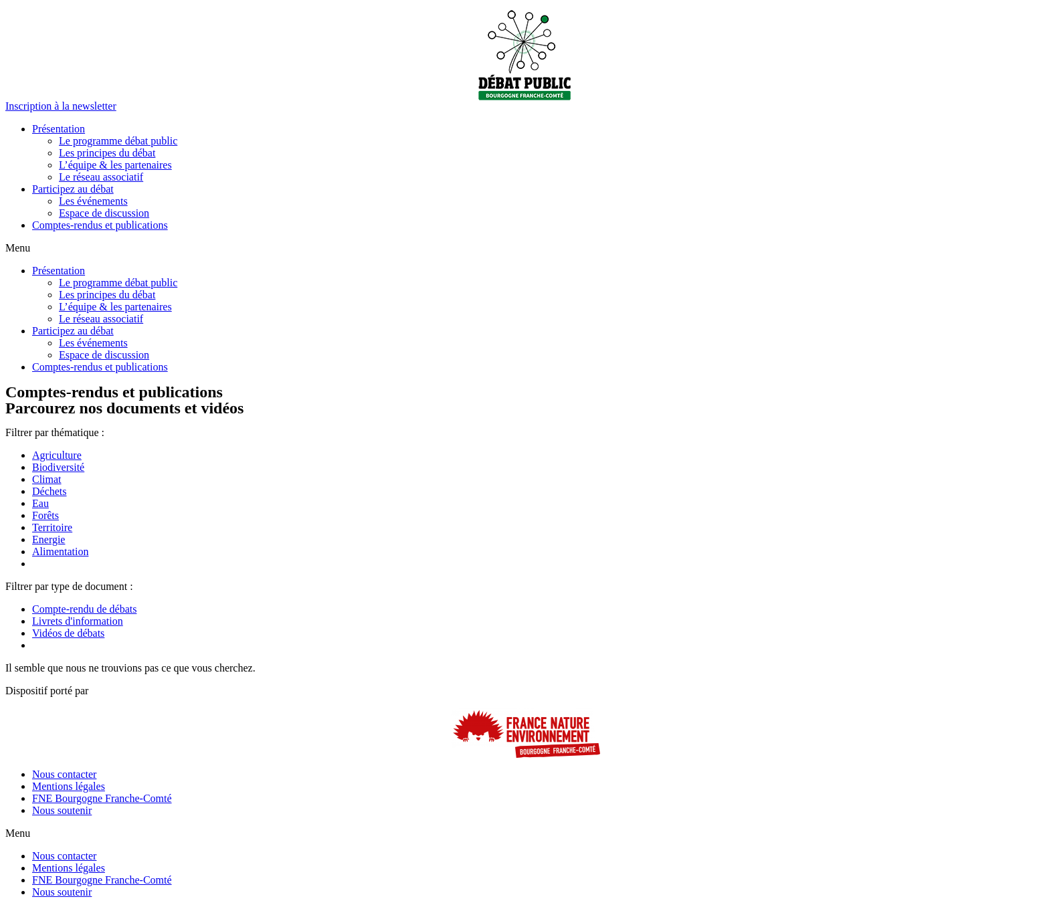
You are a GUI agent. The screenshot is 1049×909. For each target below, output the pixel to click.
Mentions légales (68, 786)
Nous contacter (64, 774)
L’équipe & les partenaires (115, 165)
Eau (40, 503)
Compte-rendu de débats (84, 609)
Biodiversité (58, 467)
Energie (48, 539)
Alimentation (60, 551)
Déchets (49, 491)
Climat (47, 479)
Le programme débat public (118, 140)
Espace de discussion (104, 213)
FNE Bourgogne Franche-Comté (102, 798)
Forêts (45, 515)
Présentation (58, 128)
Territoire (52, 527)
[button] (60, 106)
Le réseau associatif (101, 177)
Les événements (93, 201)
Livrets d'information (77, 621)
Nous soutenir (62, 810)
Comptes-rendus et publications (100, 225)
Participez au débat (73, 189)
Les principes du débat (107, 153)
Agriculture (57, 455)
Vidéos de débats (68, 633)
